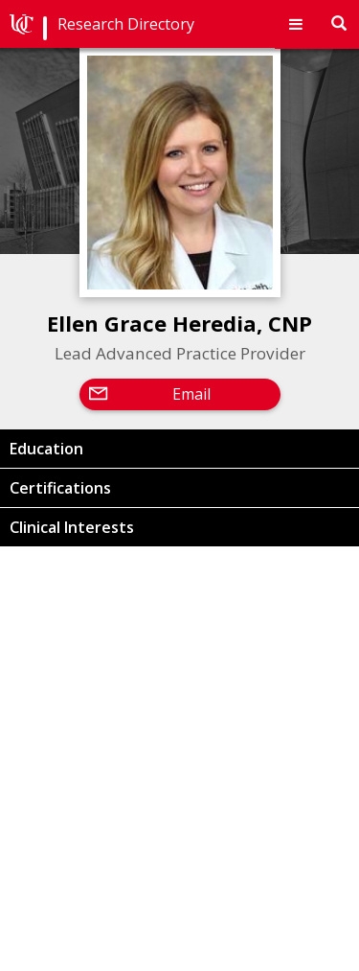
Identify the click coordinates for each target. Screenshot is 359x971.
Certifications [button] (60, 487)
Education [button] (46, 448)
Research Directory (125, 24)
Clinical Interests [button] (72, 527)
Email (191, 394)
